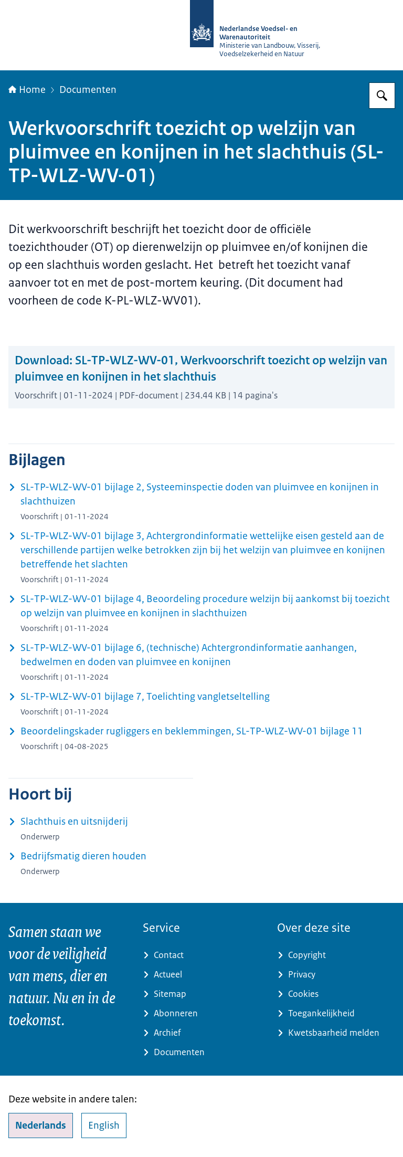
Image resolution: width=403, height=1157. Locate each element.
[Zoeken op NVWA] (382, 95)
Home (27, 89)
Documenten (87, 89)
